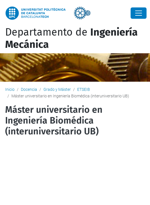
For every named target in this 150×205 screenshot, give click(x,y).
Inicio (10, 89)
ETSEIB (83, 89)
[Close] (139, 13)
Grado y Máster (57, 89)
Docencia (29, 89)
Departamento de (71, 38)
